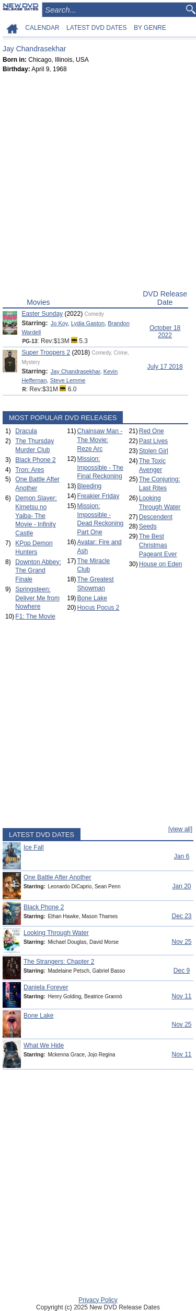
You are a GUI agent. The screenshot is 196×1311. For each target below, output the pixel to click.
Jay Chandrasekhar (75, 371)
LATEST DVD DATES (96, 27)
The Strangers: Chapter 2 (59, 961)
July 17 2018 (165, 366)
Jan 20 (181, 886)
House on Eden (160, 564)
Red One (151, 431)
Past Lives (153, 441)
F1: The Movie (35, 616)
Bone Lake (92, 598)
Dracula (26, 431)
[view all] (180, 829)
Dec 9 (182, 970)
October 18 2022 (164, 331)
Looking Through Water (56, 933)
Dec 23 (181, 916)
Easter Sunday (42, 313)
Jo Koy (59, 323)
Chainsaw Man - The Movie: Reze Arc (100, 440)
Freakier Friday (98, 496)
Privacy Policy (98, 1300)
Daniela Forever (46, 987)
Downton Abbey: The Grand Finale (38, 570)
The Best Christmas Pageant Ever (158, 545)
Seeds (148, 526)
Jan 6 (181, 856)
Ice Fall (34, 847)
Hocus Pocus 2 (98, 607)
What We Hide (44, 1045)
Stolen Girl (153, 451)
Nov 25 (181, 941)
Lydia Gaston (88, 323)
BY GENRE (150, 27)
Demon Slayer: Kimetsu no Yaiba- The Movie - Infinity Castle (35, 515)
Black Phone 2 (35, 460)
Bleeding (89, 486)
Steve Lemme (68, 380)
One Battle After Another (57, 877)
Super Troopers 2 (45, 352)
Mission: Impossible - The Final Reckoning (100, 467)
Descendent (155, 517)
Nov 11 (181, 996)
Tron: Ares (29, 469)
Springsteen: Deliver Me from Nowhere (37, 598)
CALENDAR (42, 27)
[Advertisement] (98, 183)
